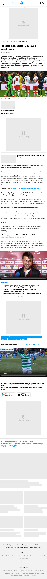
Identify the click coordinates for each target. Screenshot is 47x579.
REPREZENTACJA (13, 339)
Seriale (37, 573)
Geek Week (42, 556)
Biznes (18, 573)
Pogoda (26, 556)
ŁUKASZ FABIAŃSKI (20, 337)
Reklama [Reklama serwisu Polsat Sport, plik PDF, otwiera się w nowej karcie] (40, 545)
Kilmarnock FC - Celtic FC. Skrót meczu (30, 345)
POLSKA (4, 339)
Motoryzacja (24, 573)
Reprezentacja (23, 41)
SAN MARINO (22, 339)
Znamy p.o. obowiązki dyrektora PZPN (26, 189)
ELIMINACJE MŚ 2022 (7, 337)
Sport (21, 556)
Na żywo (22, 570)
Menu (4, 4)
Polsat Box (25, 558)
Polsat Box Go (6, 556)
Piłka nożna (14, 41)
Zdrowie (31, 573)
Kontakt (5, 545)
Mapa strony (38, 547)
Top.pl (42, 573)
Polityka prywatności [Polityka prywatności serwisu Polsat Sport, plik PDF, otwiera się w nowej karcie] (23, 547)
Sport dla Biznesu (23, 562)
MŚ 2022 (29, 337)
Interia (5, 570)
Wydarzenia (6, 573)
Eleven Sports (33, 556)
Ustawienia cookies (10, 547)
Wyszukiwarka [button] (43, 3)
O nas (31, 547)
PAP (36, 545)
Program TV (29, 570)
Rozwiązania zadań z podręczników (20, 575)
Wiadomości (14, 556)
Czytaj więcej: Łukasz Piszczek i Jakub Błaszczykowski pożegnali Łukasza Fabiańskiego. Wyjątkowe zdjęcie (22, 443)
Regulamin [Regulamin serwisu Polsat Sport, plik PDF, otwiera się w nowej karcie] (12, 545)
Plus (20, 558)
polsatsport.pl (5, 41)
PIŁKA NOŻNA (37, 337)
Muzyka (34, 575)
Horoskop (36, 570)
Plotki (42, 570)
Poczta (10, 570)
